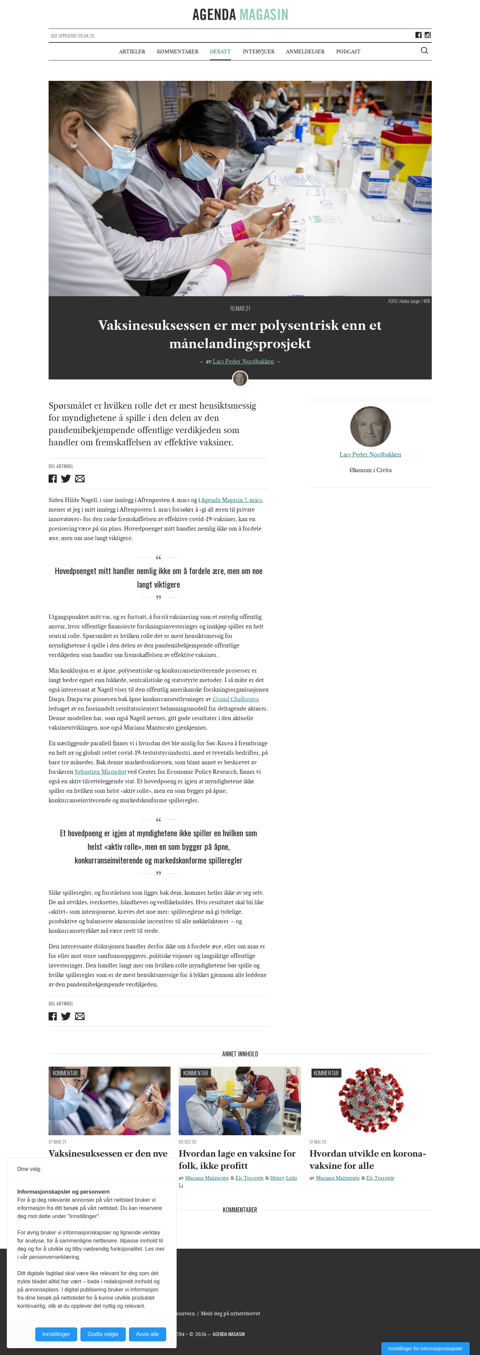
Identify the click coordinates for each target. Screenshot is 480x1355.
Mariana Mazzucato (207, 1178)
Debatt (220, 52)
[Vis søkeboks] (425, 51)
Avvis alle (147, 1334)
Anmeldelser (305, 52)
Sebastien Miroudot (100, 771)
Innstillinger (56, 1334)
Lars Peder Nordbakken (243, 361)
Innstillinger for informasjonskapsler (425, 1348)
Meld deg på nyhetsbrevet (230, 1314)
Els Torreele (249, 1178)
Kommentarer (177, 52)
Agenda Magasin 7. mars (231, 500)
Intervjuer (258, 52)
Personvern (181, 1314)
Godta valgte (103, 1334)
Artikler (132, 52)
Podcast (348, 52)
